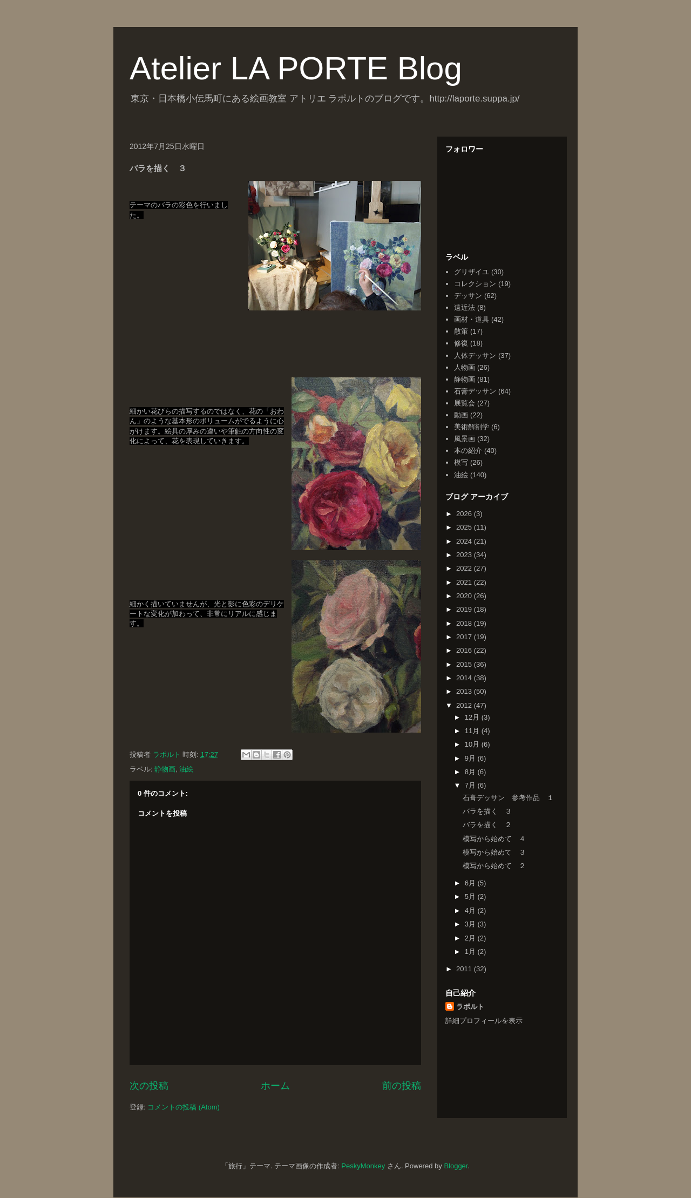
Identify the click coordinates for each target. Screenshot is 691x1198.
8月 (471, 772)
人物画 (464, 367)
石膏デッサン (475, 391)
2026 (465, 514)
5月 (471, 896)
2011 (465, 969)
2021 (465, 582)
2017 (465, 637)
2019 (465, 609)
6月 (471, 883)
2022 (465, 568)
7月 (471, 785)
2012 (465, 705)
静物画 (164, 769)
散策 (461, 331)
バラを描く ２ (487, 825)
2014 (465, 678)
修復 (461, 343)
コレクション (475, 284)
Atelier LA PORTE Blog (296, 68)
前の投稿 (401, 1085)
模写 (461, 462)
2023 (465, 555)
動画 (461, 415)
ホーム (275, 1085)
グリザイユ (471, 272)
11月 (473, 731)
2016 (465, 650)
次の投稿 (149, 1085)
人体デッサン (475, 355)
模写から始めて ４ (494, 839)
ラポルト (470, 1007)
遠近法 (464, 307)
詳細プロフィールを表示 (484, 1021)
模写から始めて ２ (494, 866)
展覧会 (464, 403)
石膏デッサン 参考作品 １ (508, 798)
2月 (471, 938)
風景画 (464, 439)
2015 (465, 664)
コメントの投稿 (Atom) (183, 1107)
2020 (465, 596)
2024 (465, 541)
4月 (471, 910)
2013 (465, 691)
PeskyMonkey (363, 1166)
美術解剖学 (471, 427)
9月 (471, 758)
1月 (471, 951)
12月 (473, 717)
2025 (465, 527)
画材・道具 (471, 319)
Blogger (456, 1166)
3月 (471, 924)
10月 (473, 744)
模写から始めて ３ (494, 852)
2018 (465, 623)
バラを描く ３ (487, 811)
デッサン (468, 296)
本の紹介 (468, 450)
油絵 (186, 769)
